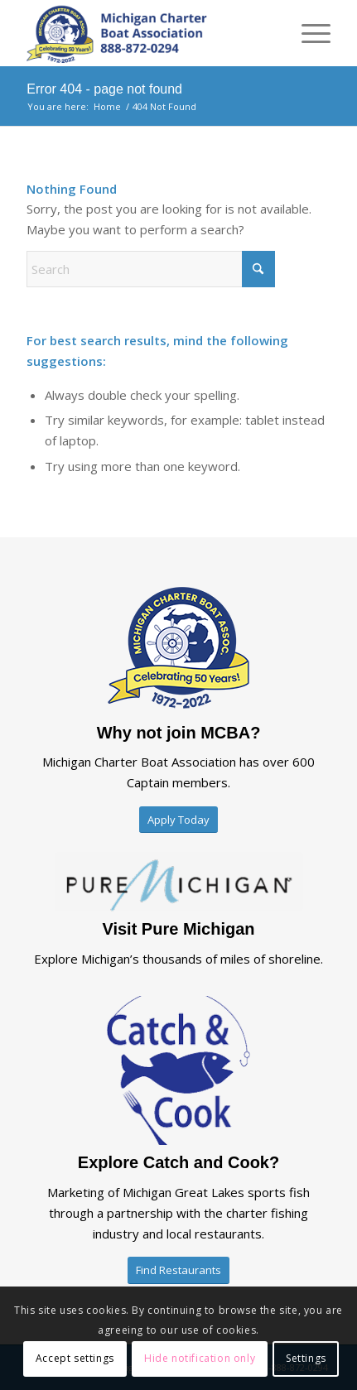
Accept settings (75, 1358)
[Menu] (307, 33)
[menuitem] (307, 33)
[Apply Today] (178, 820)
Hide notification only (199, 1358)
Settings (306, 1358)
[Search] (151, 269)
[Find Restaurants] (178, 1270)
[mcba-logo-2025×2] (148, 33)
